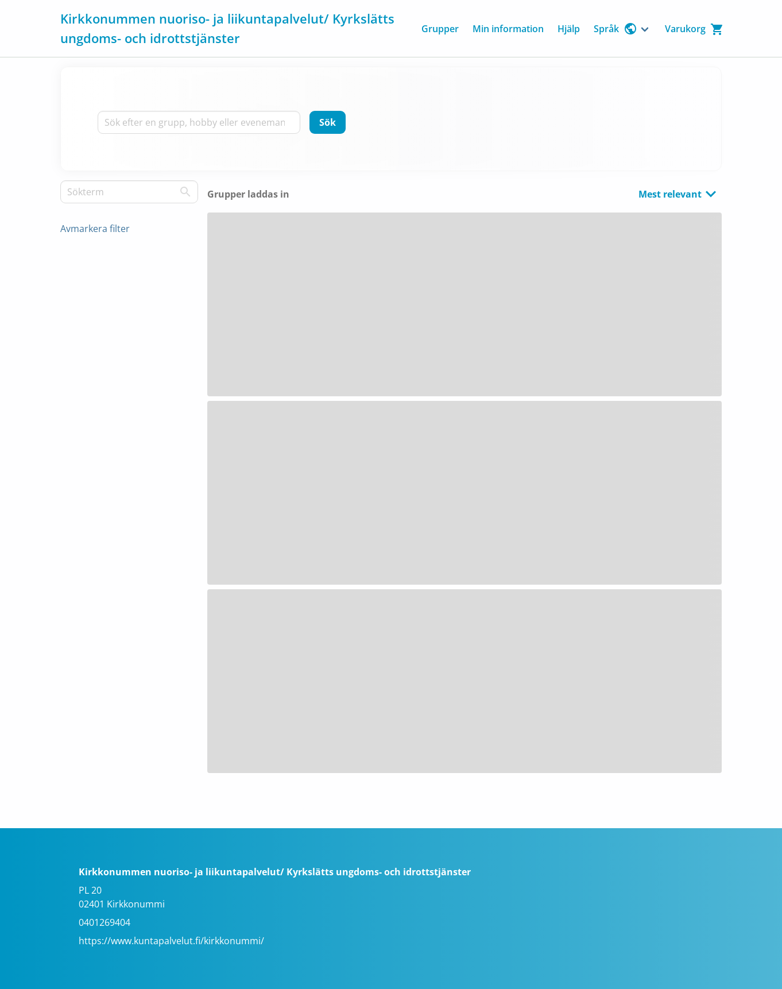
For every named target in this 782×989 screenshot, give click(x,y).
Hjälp (569, 28)
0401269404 (104, 922)
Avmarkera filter (95, 228)
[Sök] (327, 122)
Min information (508, 28)
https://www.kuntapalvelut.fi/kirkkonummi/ (171, 940)
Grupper (440, 28)
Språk (615, 29)
